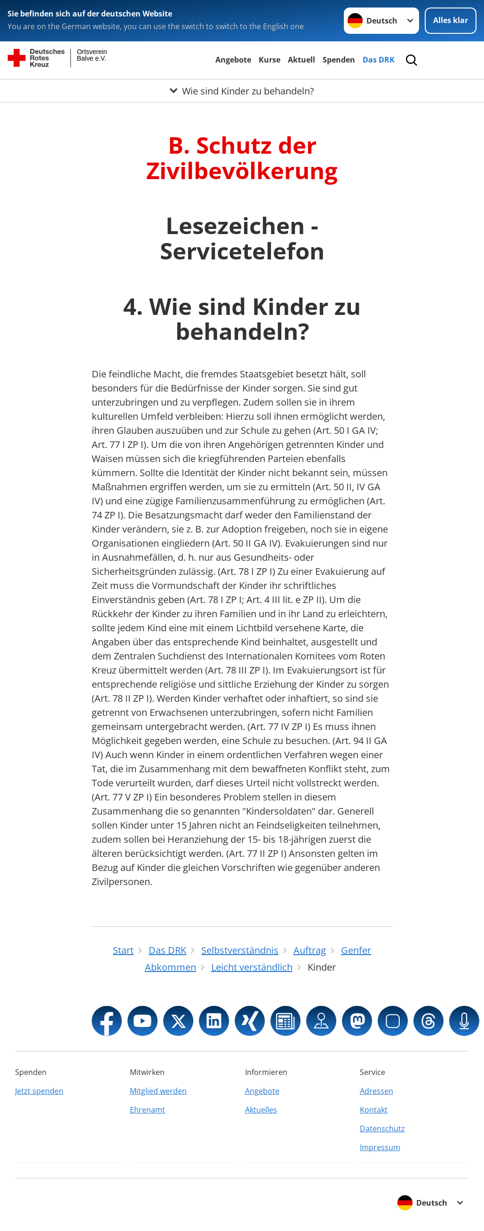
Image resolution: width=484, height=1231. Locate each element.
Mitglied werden (158, 1091)
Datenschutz (382, 1128)
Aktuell (301, 60)
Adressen (376, 1091)
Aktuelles (261, 1110)
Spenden (339, 60)
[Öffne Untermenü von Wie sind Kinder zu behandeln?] (242, 90)
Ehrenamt (147, 1110)
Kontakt (374, 1110)
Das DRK (379, 60)
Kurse (269, 60)
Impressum (380, 1147)
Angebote (233, 60)
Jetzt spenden (39, 1091)
